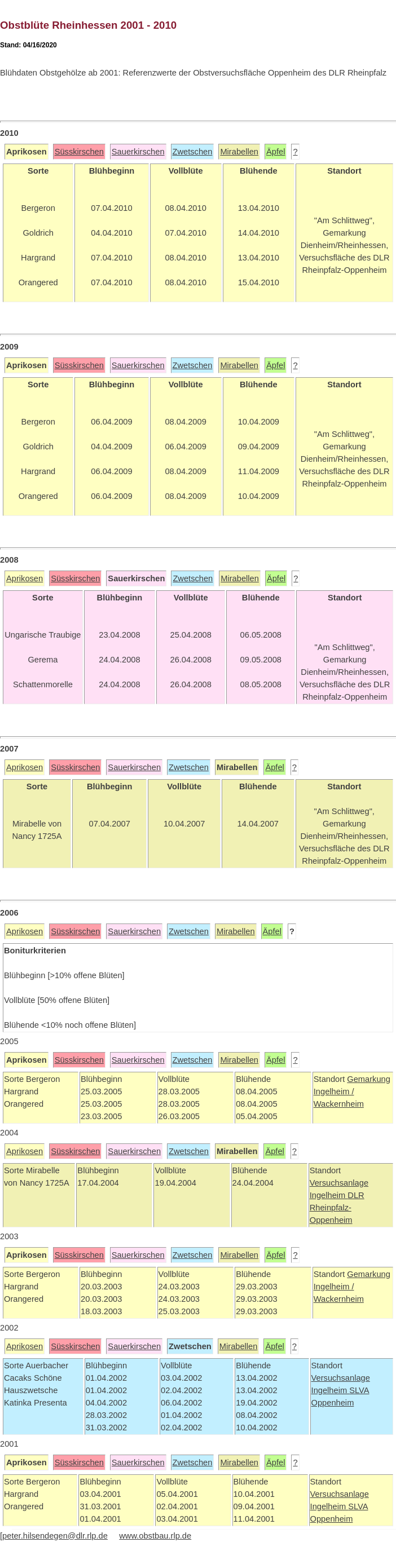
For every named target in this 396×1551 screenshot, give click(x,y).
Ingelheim (329, 1195)
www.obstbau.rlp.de (155, 1535)
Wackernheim (339, 1103)
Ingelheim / (334, 1091)
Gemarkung (368, 1079)
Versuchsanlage (339, 1182)
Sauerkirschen (138, 151)
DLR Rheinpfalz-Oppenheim (337, 1208)
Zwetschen (193, 151)
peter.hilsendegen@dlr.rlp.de (55, 1535)
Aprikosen (24, 578)
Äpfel (275, 151)
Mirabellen (239, 151)
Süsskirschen (79, 151)
